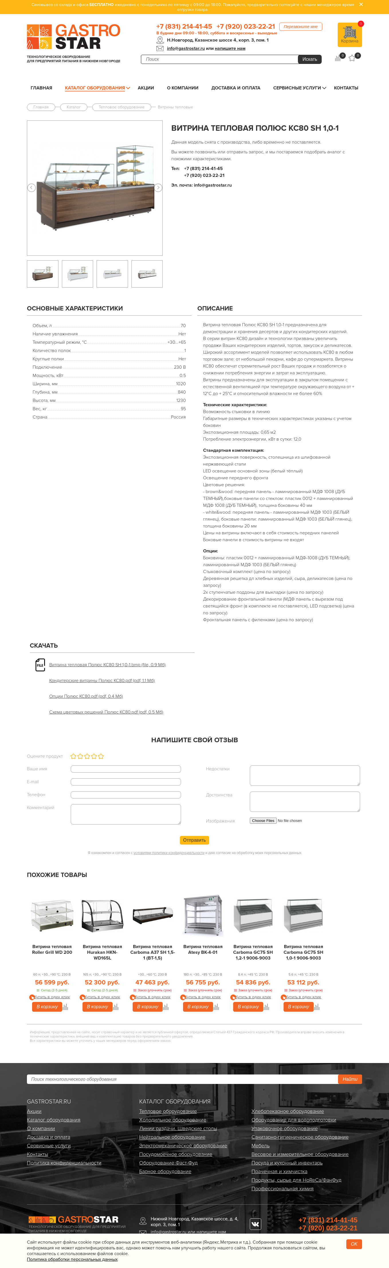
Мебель (261, 1145)
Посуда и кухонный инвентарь (287, 1163)
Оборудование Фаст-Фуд (168, 1163)
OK (354, 1244)
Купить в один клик (52, 997)
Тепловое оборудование (168, 1111)
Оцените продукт (45, 756)
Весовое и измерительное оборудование (300, 1154)
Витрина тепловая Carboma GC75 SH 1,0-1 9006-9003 (303, 952)
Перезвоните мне (301, 26)
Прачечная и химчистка (279, 1171)
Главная (41, 88)
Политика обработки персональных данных (72, 1259)
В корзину (47, 1006)
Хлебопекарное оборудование (288, 1111)
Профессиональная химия (283, 1188)
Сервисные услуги (297, 88)
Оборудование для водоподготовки (294, 1120)
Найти (350, 1079)
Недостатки (218, 769)
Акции (146, 88)
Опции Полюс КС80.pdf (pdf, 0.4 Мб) (86, 696)
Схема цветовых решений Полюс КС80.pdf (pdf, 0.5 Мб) (106, 712)
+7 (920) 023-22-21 (246, 27)
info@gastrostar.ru (186, 48)
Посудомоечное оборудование (175, 1154)
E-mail (33, 782)
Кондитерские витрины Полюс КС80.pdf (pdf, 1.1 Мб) (102, 680)
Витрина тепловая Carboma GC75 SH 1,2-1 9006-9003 (253, 952)
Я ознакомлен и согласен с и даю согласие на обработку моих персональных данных (194, 853)
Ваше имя (37, 769)
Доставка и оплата (235, 88)
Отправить (194, 840)
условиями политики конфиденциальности (169, 853)
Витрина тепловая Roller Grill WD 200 (52, 949)
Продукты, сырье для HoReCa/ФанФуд (296, 1180)
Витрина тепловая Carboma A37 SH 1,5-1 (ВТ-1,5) (152, 952)
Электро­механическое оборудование (183, 1145)
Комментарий (40, 807)
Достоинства (219, 795)
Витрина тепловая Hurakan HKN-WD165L (102, 952)
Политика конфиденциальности (64, 1163)
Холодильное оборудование (172, 1120)
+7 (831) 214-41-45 (184, 27)
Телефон (36, 795)
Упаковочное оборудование (285, 1128)
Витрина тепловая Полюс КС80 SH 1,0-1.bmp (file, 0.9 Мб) (107, 665)
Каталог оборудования (95, 88)
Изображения (220, 821)
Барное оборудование (165, 1171)
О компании (183, 88)
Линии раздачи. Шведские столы (178, 1128)
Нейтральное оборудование (172, 1137)
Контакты (346, 88)
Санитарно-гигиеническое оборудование (300, 1137)
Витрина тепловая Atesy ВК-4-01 (203, 949)
